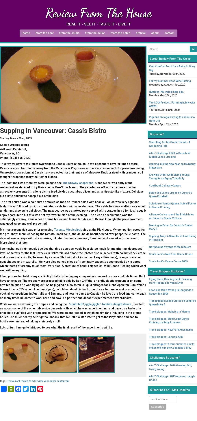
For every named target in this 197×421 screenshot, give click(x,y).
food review (36, 381)
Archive (141, 33)
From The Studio (69, 33)
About (155, 33)
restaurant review (18, 381)
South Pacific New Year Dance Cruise (171, 254)
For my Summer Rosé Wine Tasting (170, 81)
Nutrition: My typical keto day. (166, 91)
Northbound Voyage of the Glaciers (170, 246)
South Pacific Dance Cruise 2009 (168, 261)
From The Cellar (95, 33)
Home (26, 33)
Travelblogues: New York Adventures (171, 329)
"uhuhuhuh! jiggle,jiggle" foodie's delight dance (100, 304)
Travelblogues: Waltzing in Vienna (169, 311)
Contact (169, 33)
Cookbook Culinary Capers (165, 185)
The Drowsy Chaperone (77, 183)
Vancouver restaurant (56, 381)
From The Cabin (120, 33)
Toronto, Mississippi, (68, 229)
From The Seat (45, 33)
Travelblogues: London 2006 (166, 336)
